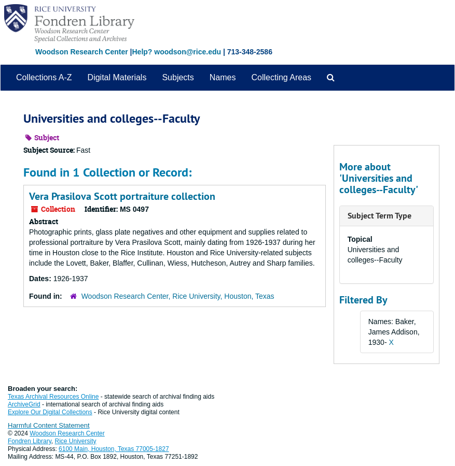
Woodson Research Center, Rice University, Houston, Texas (177, 296)
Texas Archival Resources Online (53, 396)
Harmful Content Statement (49, 425)
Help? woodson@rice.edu (176, 52)
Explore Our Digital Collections (50, 412)
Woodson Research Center (81, 52)
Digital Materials (117, 77)
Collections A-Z (44, 77)
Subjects (178, 77)
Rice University (75, 441)
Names (223, 77)
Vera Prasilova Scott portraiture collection (122, 196)
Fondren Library (29, 441)
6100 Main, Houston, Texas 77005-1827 (114, 449)
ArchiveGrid (24, 404)
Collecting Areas (281, 77)
